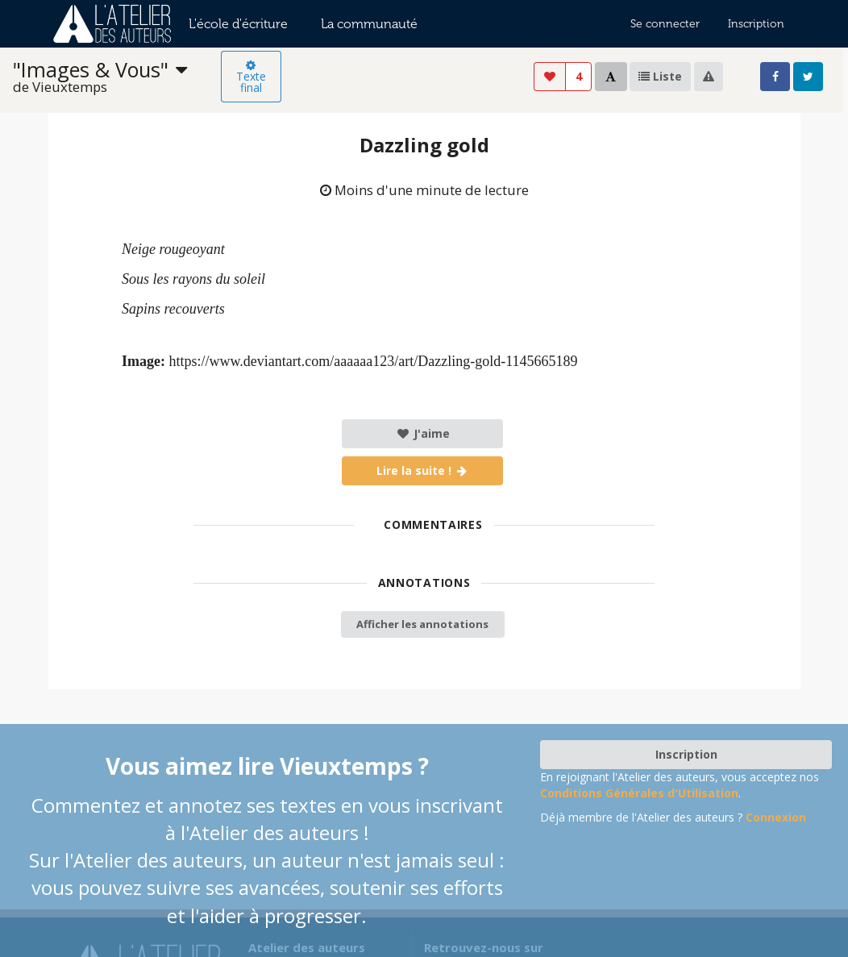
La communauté (369, 23)
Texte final (251, 77)
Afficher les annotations (422, 624)
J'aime (423, 433)
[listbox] (117, 77)
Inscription (756, 24)
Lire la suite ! (422, 470)
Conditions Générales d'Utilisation (639, 793)
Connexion (776, 817)
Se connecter (665, 24)
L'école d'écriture (238, 23)
